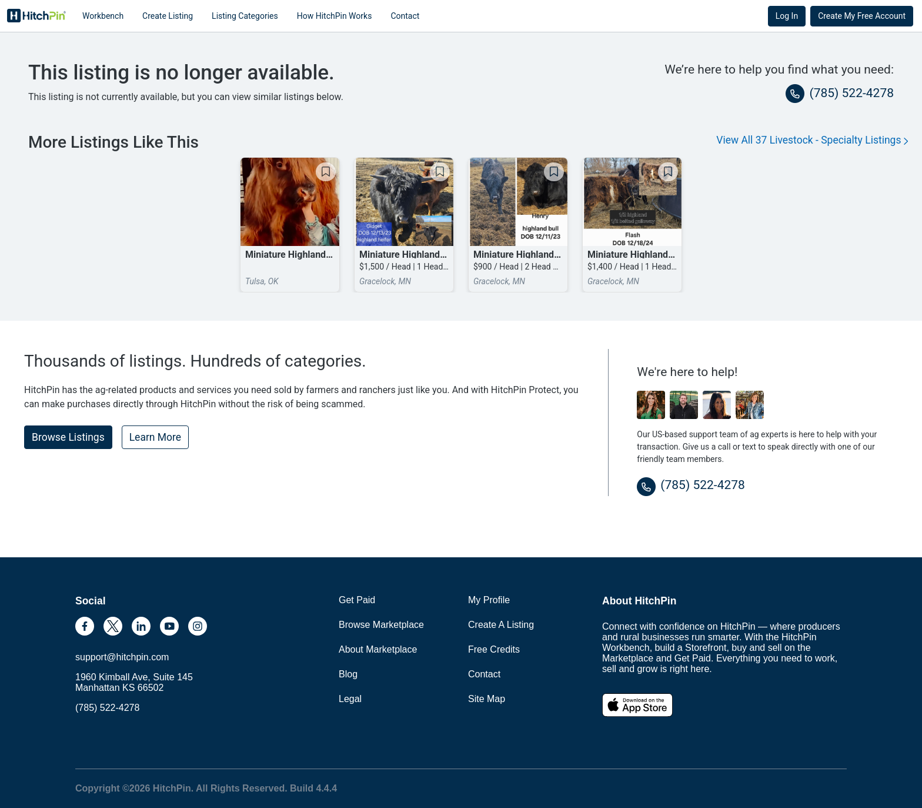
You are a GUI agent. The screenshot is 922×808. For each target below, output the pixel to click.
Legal (350, 699)
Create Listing (167, 16)
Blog (348, 674)
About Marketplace (378, 649)
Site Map (486, 699)
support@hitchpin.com (122, 657)
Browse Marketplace (381, 625)
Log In (787, 16)
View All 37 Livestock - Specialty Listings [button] (812, 140)
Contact (404, 16)
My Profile (489, 600)
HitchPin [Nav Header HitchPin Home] (36, 15)
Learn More (155, 437)
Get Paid (357, 600)
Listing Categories (245, 16)
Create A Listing (501, 625)
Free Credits (494, 649)
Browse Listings (68, 437)
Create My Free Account (862, 16)
